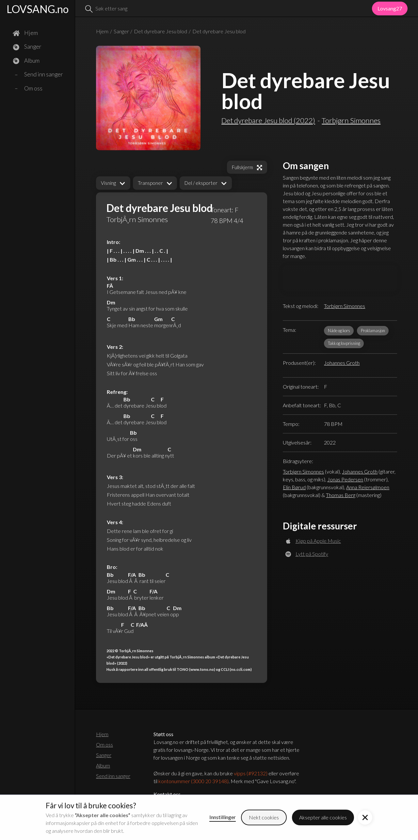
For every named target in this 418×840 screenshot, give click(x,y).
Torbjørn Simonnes (344, 306)
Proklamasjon (373, 330)
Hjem (102, 31)
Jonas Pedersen (345, 479)
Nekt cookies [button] (264, 817)
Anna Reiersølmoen (367, 487)
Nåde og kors (339, 330)
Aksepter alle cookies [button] (323, 817)
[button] (113, 183)
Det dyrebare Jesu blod (160, 31)
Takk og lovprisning (344, 343)
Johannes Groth (342, 363)
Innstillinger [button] (222, 817)
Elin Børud (294, 487)
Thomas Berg (340, 495)
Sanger (121, 31)
